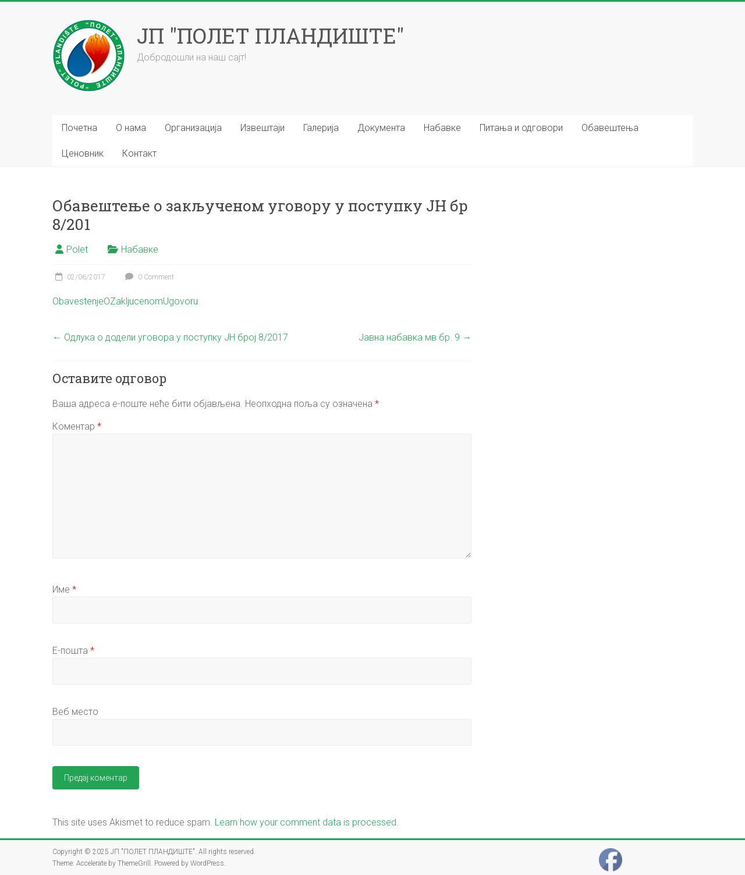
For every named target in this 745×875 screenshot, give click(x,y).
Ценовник (83, 153)
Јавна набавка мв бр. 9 (415, 337)
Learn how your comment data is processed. (307, 822)
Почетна (79, 127)
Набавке (442, 127)
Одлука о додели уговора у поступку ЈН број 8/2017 (170, 337)
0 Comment (148, 277)
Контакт (139, 153)
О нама (131, 127)
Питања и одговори (521, 127)
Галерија (321, 127)
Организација (193, 127)
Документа (381, 127)
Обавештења (609, 127)
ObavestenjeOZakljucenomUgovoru (125, 301)
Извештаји (262, 127)
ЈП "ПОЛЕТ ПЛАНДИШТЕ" (270, 35)
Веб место (75, 711)
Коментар (76, 426)
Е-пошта (73, 650)
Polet (77, 249)
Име (64, 589)
